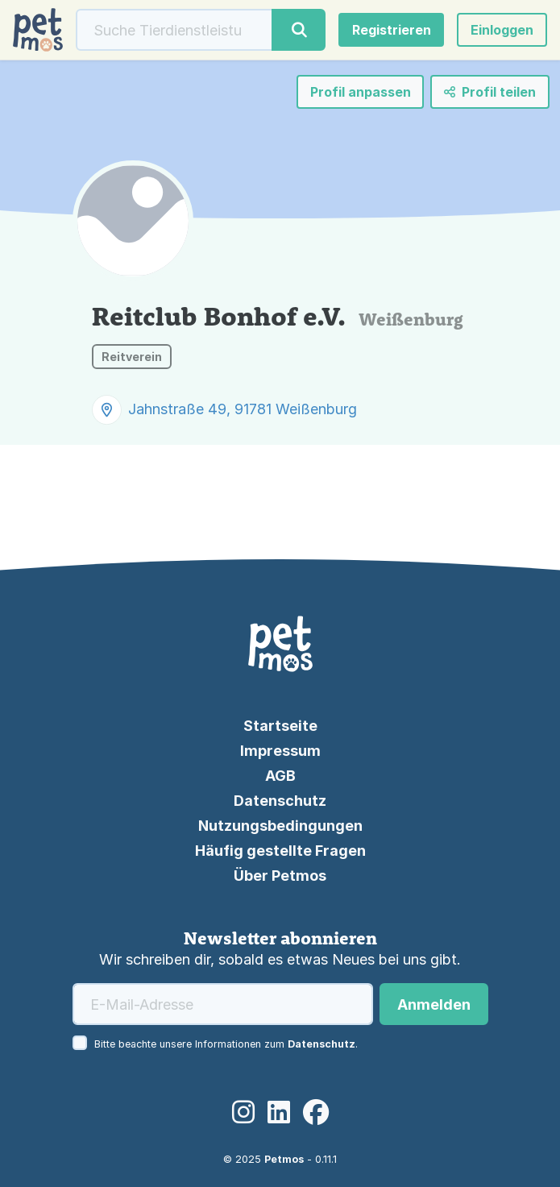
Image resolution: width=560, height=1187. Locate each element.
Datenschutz (280, 800)
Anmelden (434, 1004)
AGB (280, 775)
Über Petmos (280, 875)
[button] (502, 30)
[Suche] (174, 30)
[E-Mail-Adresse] (223, 1004)
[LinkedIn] (279, 1113)
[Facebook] (316, 1113)
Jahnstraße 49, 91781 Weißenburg (242, 409)
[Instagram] (243, 1113)
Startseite (280, 725)
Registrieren (391, 30)
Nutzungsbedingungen (280, 825)
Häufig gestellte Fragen (280, 850)
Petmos (284, 1159)
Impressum (280, 750)
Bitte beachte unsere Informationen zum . (226, 1044)
